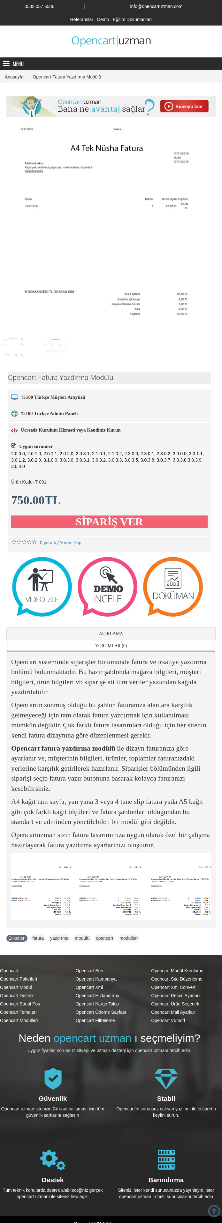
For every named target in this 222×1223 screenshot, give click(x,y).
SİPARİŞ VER (109, 522)
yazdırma (59, 938)
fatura (38, 938)
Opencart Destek (17, 995)
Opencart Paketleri (18, 979)
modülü (82, 938)
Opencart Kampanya (96, 979)
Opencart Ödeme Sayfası (101, 1012)
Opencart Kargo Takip (97, 1003)
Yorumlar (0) (111, 645)
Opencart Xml (89, 987)
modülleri (128, 938)
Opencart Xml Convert (173, 987)
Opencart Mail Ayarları (173, 1012)
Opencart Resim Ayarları (175, 995)
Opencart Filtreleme (95, 1020)
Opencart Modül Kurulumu (177, 970)
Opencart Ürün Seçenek (175, 1003)
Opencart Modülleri (19, 1020)
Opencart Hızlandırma (97, 995)
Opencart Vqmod (168, 1020)
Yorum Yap (70, 542)
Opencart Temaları (18, 1012)
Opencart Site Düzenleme (176, 979)
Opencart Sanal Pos (20, 1003)
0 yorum (48, 542)
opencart (104, 938)
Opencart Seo (89, 970)
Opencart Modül (16, 987)
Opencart (9, 970)
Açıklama (111, 633)
